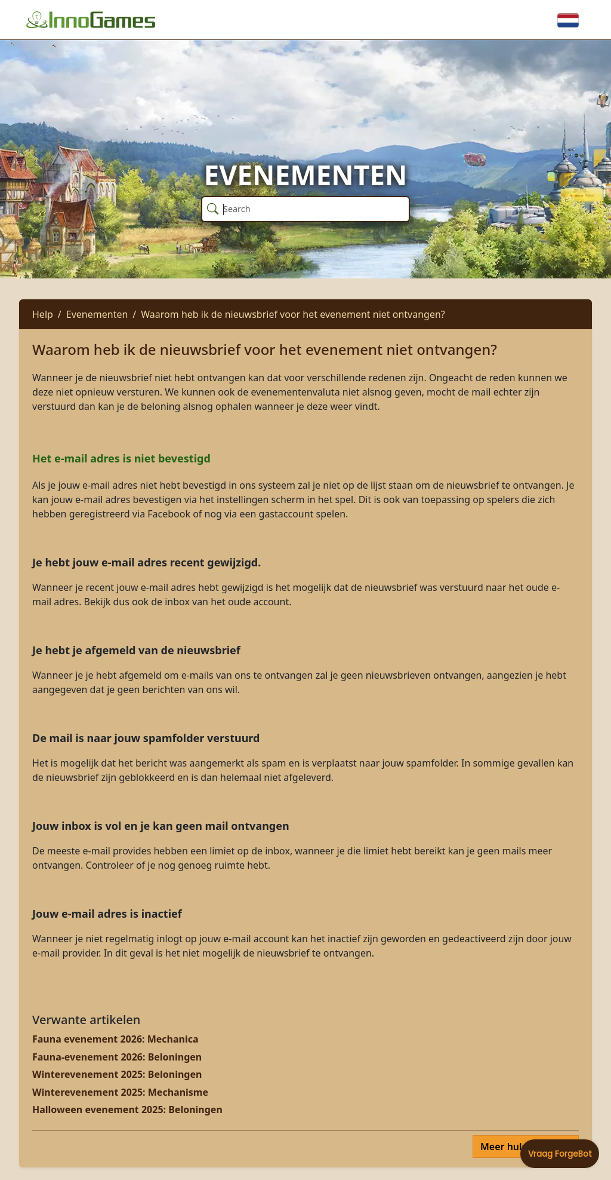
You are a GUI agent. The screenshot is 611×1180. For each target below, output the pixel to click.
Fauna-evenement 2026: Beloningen (117, 1056)
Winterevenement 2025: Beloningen (117, 1074)
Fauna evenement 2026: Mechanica (115, 1039)
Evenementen (97, 314)
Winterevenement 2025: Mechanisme (120, 1092)
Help (42, 314)
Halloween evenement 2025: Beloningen (127, 1109)
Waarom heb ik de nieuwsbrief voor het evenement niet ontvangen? (293, 314)
